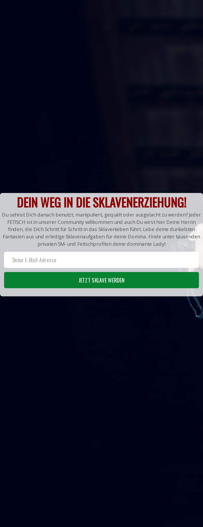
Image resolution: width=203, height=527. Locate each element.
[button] (101, 244)
